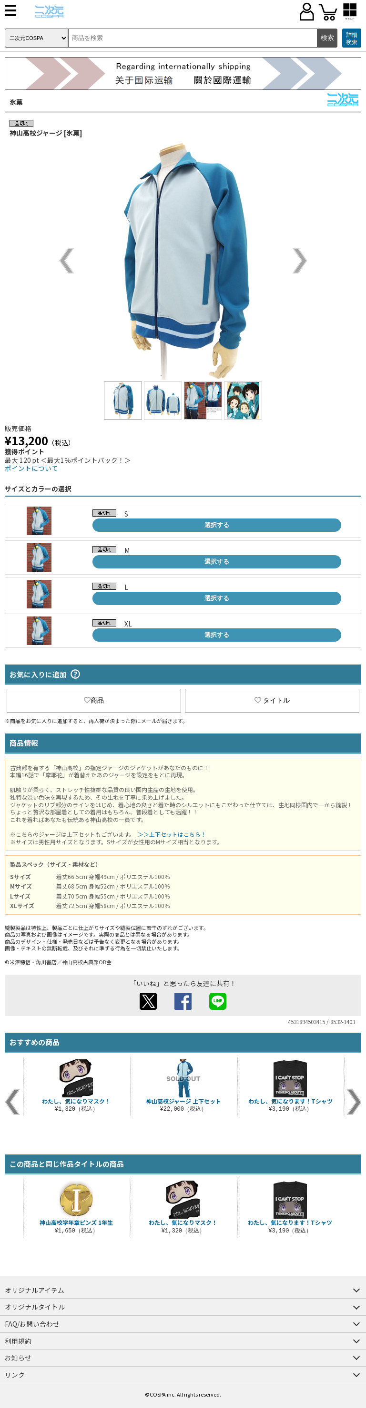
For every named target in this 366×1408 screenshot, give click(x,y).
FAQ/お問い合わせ (32, 1324)
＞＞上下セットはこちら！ (172, 834)
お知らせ (18, 1357)
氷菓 (16, 102)
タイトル (272, 700)
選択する (216, 524)
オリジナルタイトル (35, 1306)
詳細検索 (351, 38)
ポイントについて (31, 468)
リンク (15, 1374)
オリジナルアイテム (34, 1290)
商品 (94, 700)
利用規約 (18, 1341)
